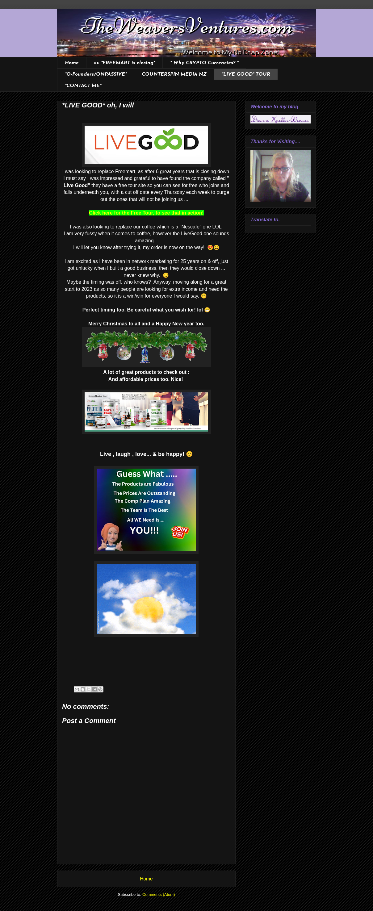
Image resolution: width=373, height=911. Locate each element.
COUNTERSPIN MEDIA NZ (174, 74)
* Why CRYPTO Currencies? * (204, 63)
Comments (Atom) (158, 894)
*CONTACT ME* (83, 85)
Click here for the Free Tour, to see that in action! (146, 212)
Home (72, 63)
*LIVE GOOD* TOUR (246, 74)
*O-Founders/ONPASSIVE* (96, 74)
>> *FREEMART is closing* (124, 63)
